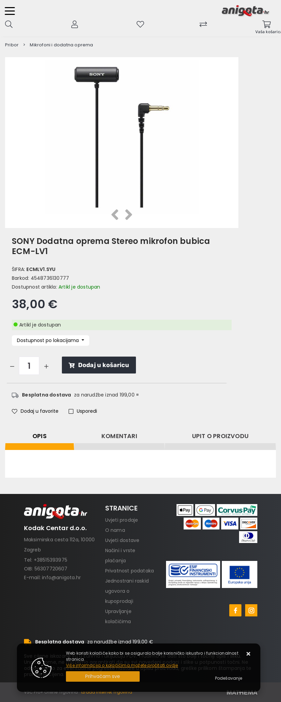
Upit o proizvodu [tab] (220, 436)
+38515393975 (50, 560)
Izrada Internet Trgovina (106, 692)
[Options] (228, 678)
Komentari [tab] (119, 436)
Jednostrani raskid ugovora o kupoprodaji (127, 591)
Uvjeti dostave (122, 540)
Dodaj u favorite (35, 411)
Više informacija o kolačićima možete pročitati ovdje (122, 665)
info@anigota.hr (61, 577)
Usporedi (83, 411)
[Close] (103, 676)
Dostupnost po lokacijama (48, 340)
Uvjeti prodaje (121, 520)
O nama (115, 530)
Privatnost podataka (129, 570)
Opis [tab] (39, 436)
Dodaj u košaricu (99, 365)
